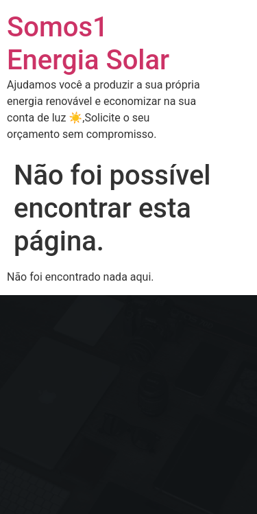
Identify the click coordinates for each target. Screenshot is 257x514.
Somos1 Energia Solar (88, 43)
